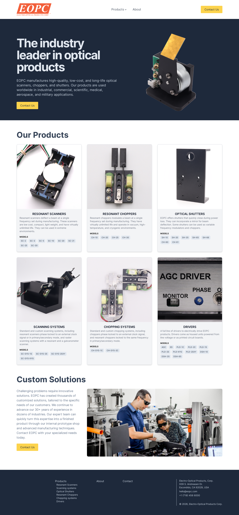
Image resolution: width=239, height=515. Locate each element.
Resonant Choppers (67, 494)
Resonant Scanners (66, 484)
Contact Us (211, 9)
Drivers (60, 501)
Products (60, 481)
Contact (128, 481)
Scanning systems (66, 488)
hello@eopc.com (188, 491)
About (137, 9)
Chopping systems (66, 498)
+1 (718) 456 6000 (189, 495)
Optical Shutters (65, 491)
